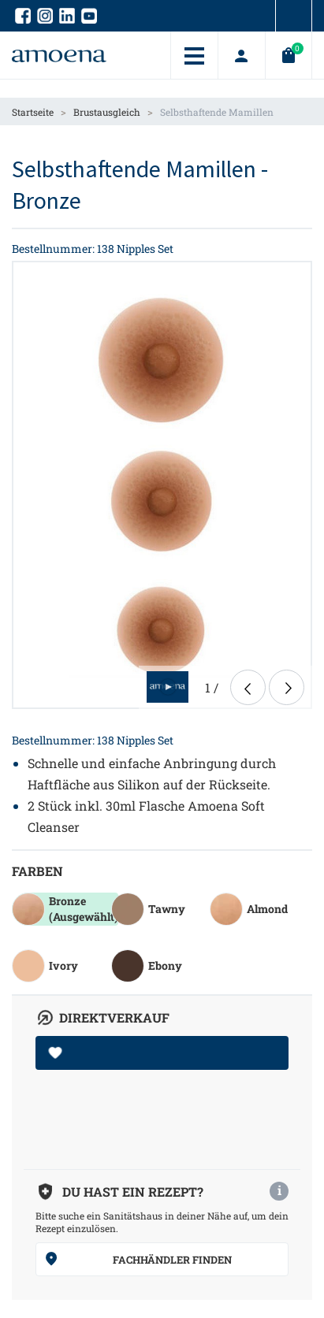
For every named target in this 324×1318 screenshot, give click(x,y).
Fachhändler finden (138, 1259)
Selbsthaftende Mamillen (217, 112)
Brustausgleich (106, 112)
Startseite (33, 112)
